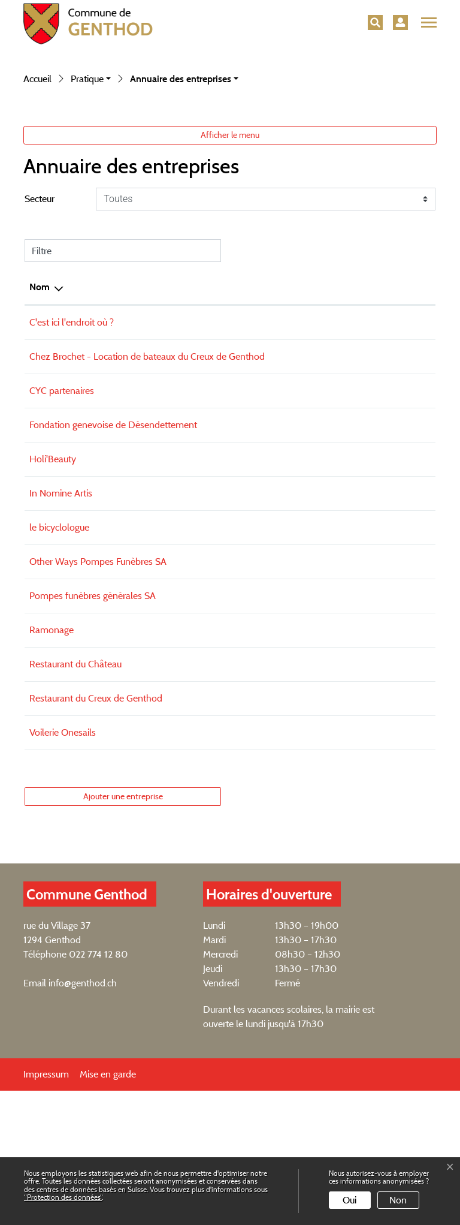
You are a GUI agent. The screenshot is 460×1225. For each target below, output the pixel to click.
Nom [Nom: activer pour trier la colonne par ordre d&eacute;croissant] (39, 407)
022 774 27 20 (266, 442)
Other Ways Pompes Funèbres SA (98, 696)
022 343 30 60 (268, 730)
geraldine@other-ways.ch (367, 696)
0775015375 (263, 661)
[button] (375, 22)
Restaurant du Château (75, 798)
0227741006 (263, 832)
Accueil (37, 198)
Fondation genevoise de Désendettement (113, 559)
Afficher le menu (230, 254)
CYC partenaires (61, 525)
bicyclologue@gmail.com (365, 661)
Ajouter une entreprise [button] (123, 930)
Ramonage (51, 764)
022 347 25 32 (266, 696)
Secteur (40, 318)
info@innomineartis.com (364, 627)
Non (398, 1200)
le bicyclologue (59, 661)
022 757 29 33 (266, 764)
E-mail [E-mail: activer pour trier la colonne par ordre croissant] (329, 407)
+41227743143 (265, 525)
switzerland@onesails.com (369, 866)
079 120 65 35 (267, 866)
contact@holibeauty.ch (361, 593)
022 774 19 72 (265, 798)
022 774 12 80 (98, 1088)
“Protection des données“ (63, 1197)
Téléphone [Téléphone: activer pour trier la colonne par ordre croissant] (258, 407)
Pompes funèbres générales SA (92, 730)
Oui (349, 1200)
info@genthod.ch (83, 1117)
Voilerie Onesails (62, 866)
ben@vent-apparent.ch (362, 476)
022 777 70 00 (268, 559)
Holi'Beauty (52, 593)
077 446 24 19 (266, 627)
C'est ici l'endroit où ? (71, 442)
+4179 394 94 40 (271, 476)
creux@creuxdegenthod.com (373, 832)
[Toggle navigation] (427, 22)
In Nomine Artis (60, 627)
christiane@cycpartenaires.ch (373, 525)
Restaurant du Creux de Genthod (95, 832)
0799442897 (263, 593)
